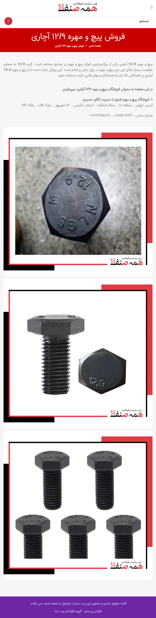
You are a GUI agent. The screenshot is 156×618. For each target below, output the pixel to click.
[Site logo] (78, 7)
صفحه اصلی (95, 46)
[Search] (78, 21)
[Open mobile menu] (152, 7)
